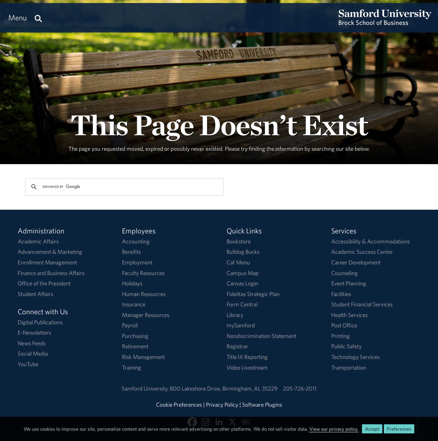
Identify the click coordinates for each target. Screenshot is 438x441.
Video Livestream (247, 367)
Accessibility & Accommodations (370, 241)
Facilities (341, 294)
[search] (123, 187)
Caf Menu (238, 262)
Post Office (344, 325)
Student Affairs (35, 294)
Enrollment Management (47, 262)
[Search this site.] (38, 18)
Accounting (136, 241)
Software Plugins (262, 404)
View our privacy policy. (334, 429)
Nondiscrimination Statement (261, 335)
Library (235, 315)
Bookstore (239, 241)
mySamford (241, 325)
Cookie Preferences (179, 404)
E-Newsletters (34, 332)
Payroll (130, 325)
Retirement (135, 346)
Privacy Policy (222, 404)
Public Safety (346, 346)
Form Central (242, 304)
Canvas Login (242, 283)
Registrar (237, 346)
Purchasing (135, 335)
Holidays (132, 283)
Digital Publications (40, 322)
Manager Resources (145, 315)
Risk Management (143, 356)
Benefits (131, 251)
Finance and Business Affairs (51, 273)
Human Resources (143, 294)
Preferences (399, 429)
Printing (340, 335)
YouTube (28, 364)
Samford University (146, 388)
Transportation (348, 367)
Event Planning (348, 283)
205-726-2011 (300, 388)
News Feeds (32, 343)
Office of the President (44, 283)
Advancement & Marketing (50, 251)
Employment (137, 262)
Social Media (33, 353)
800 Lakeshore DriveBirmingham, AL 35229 (223, 388)
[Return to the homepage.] (385, 23)
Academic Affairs (38, 241)
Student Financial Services (362, 304)
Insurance (133, 304)
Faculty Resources (143, 273)
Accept (372, 429)
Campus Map (243, 273)
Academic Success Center (362, 251)
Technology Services (355, 356)
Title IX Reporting (247, 356)
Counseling (344, 273)
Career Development (356, 262)
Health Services (349, 315)
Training (131, 367)
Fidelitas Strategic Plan (253, 294)
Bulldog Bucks (243, 251)
